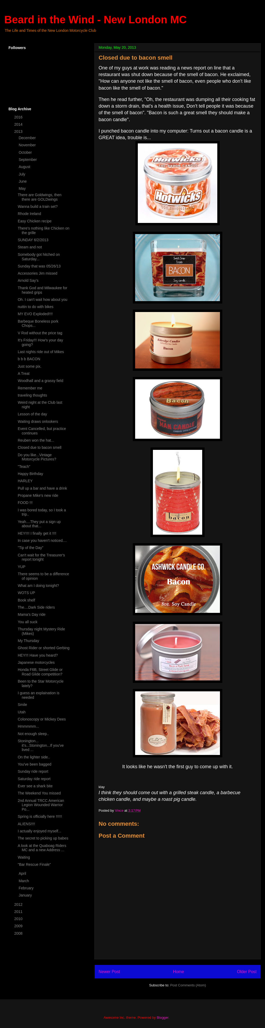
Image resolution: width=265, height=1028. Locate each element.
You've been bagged (34, 764)
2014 (19, 124)
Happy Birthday (30, 474)
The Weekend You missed (39, 793)
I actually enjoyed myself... (39, 831)
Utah (22, 712)
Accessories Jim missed (37, 273)
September (28, 159)
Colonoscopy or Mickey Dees (42, 719)
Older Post (247, 971)
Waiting (24, 857)
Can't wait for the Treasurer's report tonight (41, 557)
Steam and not (30, 247)
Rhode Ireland (29, 214)
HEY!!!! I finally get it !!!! (37, 533)
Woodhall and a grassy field (40, 381)
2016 (19, 117)
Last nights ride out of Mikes (41, 352)
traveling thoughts (32, 395)
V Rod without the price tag (40, 333)
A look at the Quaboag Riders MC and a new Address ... (42, 848)
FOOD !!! (25, 502)
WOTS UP (26, 593)
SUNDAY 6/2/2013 (33, 240)
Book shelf (26, 600)
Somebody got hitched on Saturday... (39, 256)
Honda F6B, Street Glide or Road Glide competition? (40, 671)
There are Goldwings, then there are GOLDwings (39, 197)
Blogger (162, 1018)
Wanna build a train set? (38, 206)
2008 (19, 933)
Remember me (30, 388)
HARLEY (25, 481)
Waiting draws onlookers (38, 421)
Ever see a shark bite (35, 786)
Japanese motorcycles (36, 662)
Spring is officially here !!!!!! (40, 816)
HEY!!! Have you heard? (38, 655)
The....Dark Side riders (36, 607)
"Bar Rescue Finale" (34, 864)
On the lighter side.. (34, 757)
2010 (19, 919)
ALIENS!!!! (26, 824)
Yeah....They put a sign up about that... (39, 524)
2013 (19, 131)
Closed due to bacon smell (39, 447)
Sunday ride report (33, 771)
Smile (22, 704)
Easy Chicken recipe (35, 221)
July (22, 174)
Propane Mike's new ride (38, 495)
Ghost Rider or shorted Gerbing (43, 648)
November (28, 145)
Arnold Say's (28, 280)
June (23, 181)
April (23, 873)
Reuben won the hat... (36, 440)
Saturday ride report (34, 779)
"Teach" (24, 466)
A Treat (23, 373)
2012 (19, 904)
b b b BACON (29, 359)
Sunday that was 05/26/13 (39, 266)
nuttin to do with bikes (36, 307)
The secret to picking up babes (43, 838)
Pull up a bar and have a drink (42, 488)
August (25, 167)
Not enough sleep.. (33, 734)
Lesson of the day (32, 414)
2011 (19, 912)
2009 (19, 926)
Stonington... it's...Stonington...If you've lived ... (41, 745)
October (26, 152)
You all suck (27, 622)
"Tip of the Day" (30, 548)
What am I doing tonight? (38, 585)
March (24, 881)
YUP (21, 567)
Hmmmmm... (28, 726)
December (28, 138)
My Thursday (28, 641)
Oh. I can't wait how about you (42, 299)
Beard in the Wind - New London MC (95, 19)
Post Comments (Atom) (188, 985)
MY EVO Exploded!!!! (35, 314)
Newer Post (109, 971)
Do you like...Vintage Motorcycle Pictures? (37, 457)
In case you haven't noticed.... (42, 540)
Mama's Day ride (32, 614)
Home (178, 971)
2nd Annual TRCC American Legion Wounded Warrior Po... (41, 805)
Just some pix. (29, 366)
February (26, 888)
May (22, 188)
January (26, 895)
